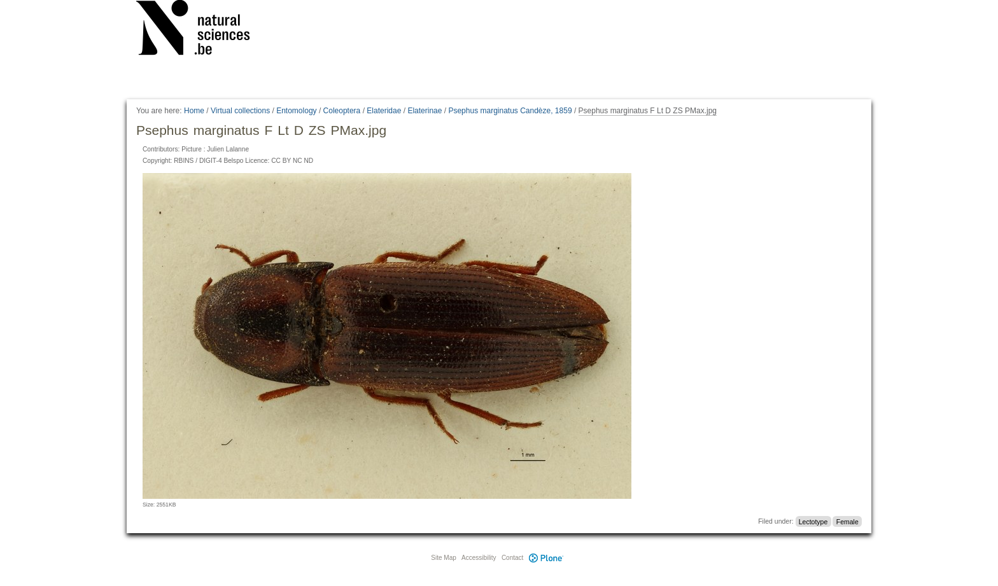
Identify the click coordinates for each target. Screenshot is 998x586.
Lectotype (813, 521)
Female (847, 521)
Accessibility (478, 557)
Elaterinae (424, 110)
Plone (546, 557)
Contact (512, 557)
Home (194, 110)
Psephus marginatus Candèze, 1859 (510, 110)
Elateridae (384, 110)
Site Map (443, 557)
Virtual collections (240, 110)
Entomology (296, 110)
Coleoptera (342, 110)
